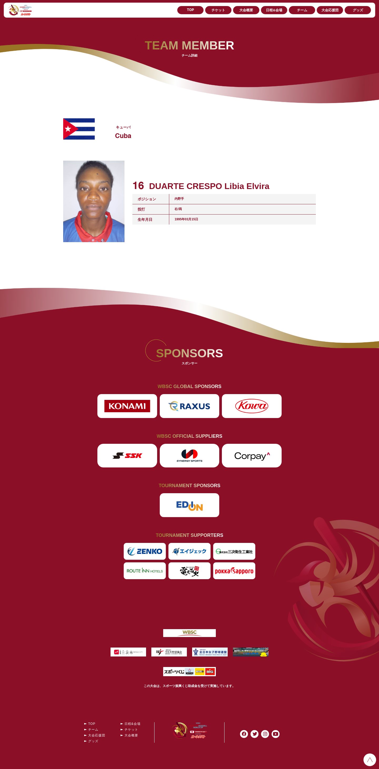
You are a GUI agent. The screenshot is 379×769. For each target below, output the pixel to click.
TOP (190, 10)
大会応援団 (329, 10)
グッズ (358, 10)
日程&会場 (274, 10)
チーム (302, 10)
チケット (218, 10)
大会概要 (246, 10)
